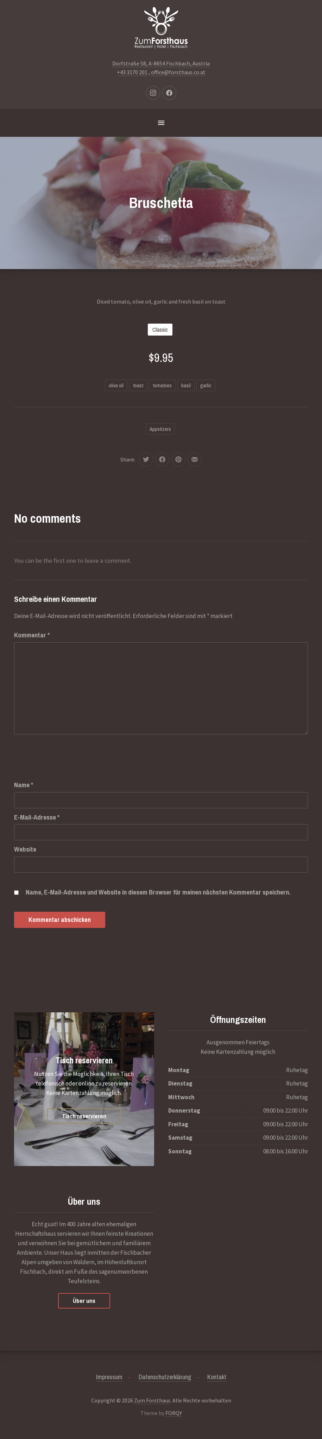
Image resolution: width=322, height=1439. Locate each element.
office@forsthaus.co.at (178, 72)
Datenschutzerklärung (165, 1377)
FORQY (173, 1412)
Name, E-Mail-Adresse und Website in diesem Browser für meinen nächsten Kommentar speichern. (158, 892)
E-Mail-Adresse (36, 817)
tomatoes (162, 385)
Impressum (109, 1377)
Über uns (84, 1301)
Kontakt (216, 1377)
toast (138, 385)
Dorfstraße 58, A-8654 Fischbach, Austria (161, 63)
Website (25, 849)
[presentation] (67, 750)
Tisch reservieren (84, 1060)
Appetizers (160, 429)
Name (23, 784)
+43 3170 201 (132, 72)
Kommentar (32, 634)
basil (186, 385)
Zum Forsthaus (152, 1400)
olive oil (116, 385)
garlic (205, 385)
